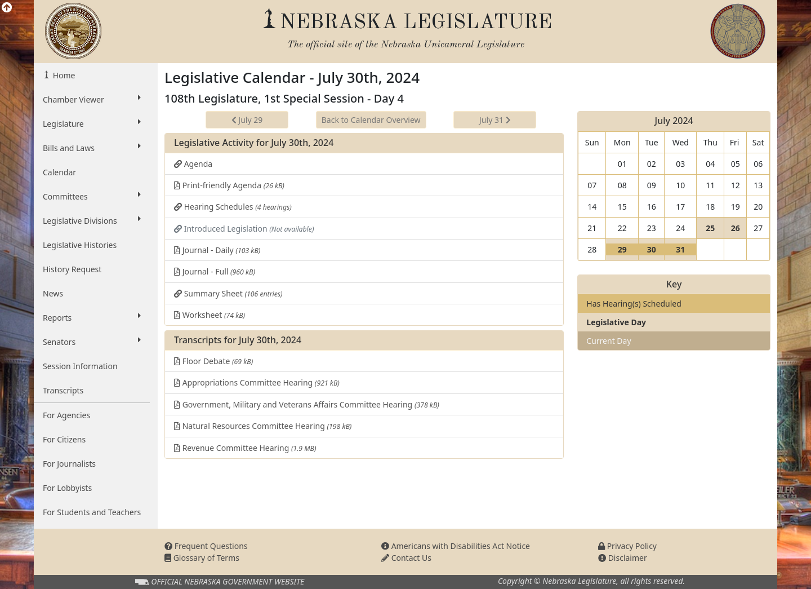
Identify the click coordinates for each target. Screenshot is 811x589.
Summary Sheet (228, 293)
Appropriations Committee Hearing (257, 382)
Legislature (92, 123)
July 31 (495, 119)
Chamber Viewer (92, 99)
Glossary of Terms (201, 557)
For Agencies (66, 415)
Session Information (80, 366)
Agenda (193, 163)
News (53, 293)
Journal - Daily (217, 250)
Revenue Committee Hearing (245, 447)
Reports (92, 317)
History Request (72, 269)
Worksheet (209, 314)
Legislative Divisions (92, 220)
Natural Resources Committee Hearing (262, 425)
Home (63, 75)
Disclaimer (622, 557)
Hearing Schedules (233, 206)
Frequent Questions (206, 546)
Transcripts (63, 390)
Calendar (59, 172)
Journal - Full (214, 271)
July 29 (247, 119)
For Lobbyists (67, 487)
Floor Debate (213, 361)
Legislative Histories (80, 245)
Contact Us (406, 557)
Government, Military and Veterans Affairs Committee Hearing (306, 404)
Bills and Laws (92, 147)
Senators (92, 341)
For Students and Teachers (92, 512)
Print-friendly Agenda (229, 185)
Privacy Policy (627, 546)
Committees (92, 196)
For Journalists (69, 463)
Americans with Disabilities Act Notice (455, 546)
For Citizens (64, 439)
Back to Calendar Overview (371, 119)
